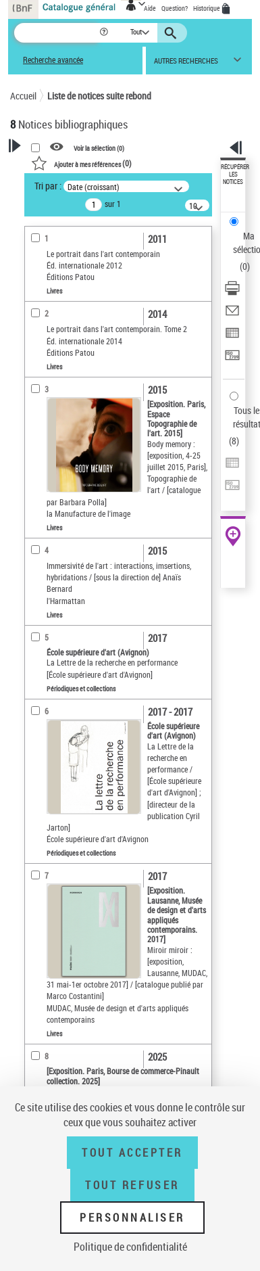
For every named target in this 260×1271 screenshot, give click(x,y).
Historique (207, 8)
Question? (174, 8)
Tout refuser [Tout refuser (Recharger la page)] (132, 1185)
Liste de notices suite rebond (99, 95)
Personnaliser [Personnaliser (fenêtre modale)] (132, 1217)
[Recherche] (56, 33)
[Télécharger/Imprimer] (232, 292)
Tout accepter (132, 1152)
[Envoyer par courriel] (232, 314)
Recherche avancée (53, 60)
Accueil (23, 95)
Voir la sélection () (99, 147)
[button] (105, 33)
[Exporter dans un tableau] (232, 337)
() (81, 163)
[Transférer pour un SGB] (232, 359)
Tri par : (47, 185)
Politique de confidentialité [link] (130, 1246)
